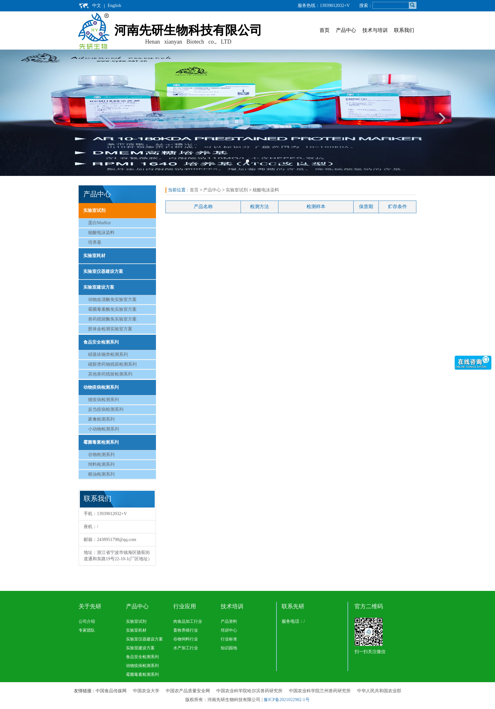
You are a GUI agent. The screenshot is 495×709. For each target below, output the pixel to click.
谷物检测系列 (101, 454)
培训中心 (229, 630)
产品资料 (229, 621)
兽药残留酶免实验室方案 (112, 319)
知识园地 (229, 648)
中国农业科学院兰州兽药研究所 (320, 690)
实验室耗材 (94, 255)
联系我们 (404, 30)
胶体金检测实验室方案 (110, 329)
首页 (324, 30)
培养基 (94, 242)
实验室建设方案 (98, 287)
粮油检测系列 (101, 474)
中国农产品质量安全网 (188, 690)
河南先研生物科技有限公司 (188, 30)
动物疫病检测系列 (101, 387)
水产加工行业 (185, 648)
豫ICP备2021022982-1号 (286, 699)
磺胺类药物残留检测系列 (112, 364)
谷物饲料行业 (185, 639)
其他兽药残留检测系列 (110, 374)
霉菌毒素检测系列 (101, 442)
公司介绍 (87, 621)
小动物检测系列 (103, 429)
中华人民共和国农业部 (379, 690)
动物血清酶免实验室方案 (112, 299)
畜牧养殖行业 (185, 630)
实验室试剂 (94, 210)
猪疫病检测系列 (103, 399)
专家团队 (87, 630)
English (114, 5)
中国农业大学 (146, 690)
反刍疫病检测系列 (105, 409)
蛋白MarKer (99, 222)
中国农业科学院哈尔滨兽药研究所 (249, 690)
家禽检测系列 (101, 419)
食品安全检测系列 (101, 342)
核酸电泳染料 (101, 232)
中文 (96, 5)
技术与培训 (375, 30)
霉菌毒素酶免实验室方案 (112, 309)
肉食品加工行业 (187, 621)
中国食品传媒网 (111, 690)
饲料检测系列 (101, 464)
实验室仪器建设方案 (103, 271)
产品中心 (346, 30)
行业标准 (229, 639)
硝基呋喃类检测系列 (108, 354)
